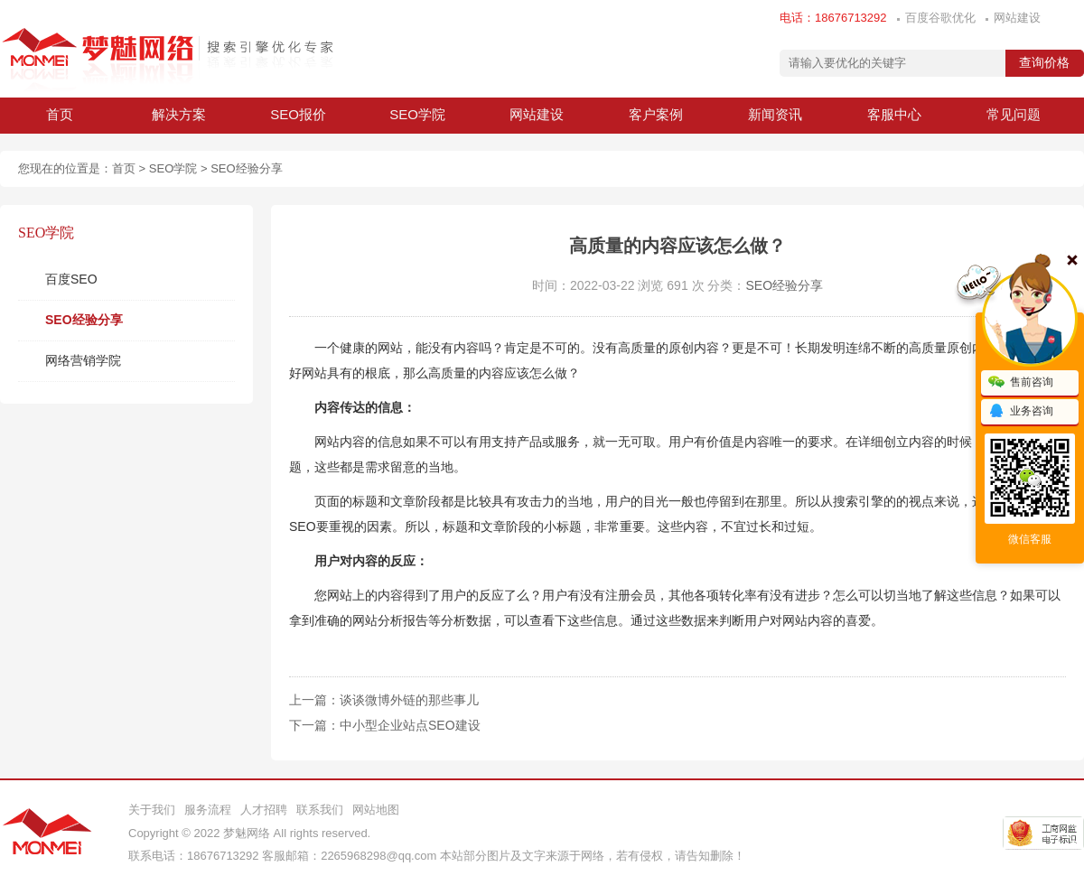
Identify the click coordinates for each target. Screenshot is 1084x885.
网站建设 (1017, 17)
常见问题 (1013, 114)
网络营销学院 (83, 360)
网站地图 (375, 809)
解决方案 (179, 114)
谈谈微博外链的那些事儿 (409, 700)
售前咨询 (1020, 383)
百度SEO (71, 279)
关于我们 (151, 809)
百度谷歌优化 (940, 17)
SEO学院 (417, 114)
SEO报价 (298, 114)
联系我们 (319, 809)
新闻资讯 (775, 114)
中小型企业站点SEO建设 (410, 725)
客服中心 (894, 114)
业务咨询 (1020, 412)
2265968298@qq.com (378, 855)
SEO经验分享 (246, 168)
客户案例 (656, 114)
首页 (59, 114)
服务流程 (207, 809)
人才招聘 (263, 809)
